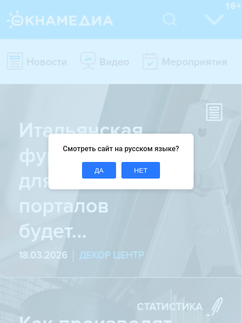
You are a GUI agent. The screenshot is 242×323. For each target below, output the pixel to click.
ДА (99, 170)
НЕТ (140, 170)
